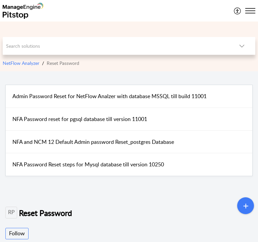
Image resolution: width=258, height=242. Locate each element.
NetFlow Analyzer (21, 63)
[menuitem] (237, 10)
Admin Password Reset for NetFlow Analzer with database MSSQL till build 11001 (109, 96)
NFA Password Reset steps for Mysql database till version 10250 (88, 164)
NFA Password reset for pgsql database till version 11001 (79, 119)
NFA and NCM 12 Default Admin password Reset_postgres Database (93, 142)
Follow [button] (17, 233)
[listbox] (241, 46)
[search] (116, 46)
